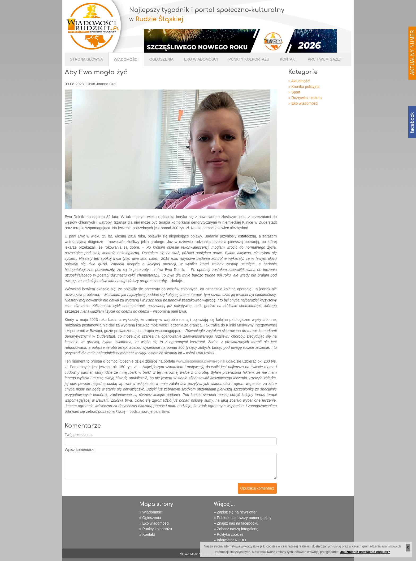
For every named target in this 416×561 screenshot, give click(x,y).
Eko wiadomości (201, 59)
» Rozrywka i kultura (305, 98)
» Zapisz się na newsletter (235, 512)
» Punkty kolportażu (155, 529)
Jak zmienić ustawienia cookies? (365, 552)
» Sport (294, 92)
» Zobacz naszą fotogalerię (236, 529)
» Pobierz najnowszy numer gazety (242, 518)
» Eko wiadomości (303, 103)
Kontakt (288, 59)
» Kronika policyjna (304, 86)
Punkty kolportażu (248, 59)
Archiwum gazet (325, 59)
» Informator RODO (230, 540)
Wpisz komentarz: (79, 450)
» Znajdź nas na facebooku (236, 523)
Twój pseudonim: (79, 434)
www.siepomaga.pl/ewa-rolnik (200, 361)
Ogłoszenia (161, 59)
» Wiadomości (151, 512)
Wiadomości (126, 59)
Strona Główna (86, 59)
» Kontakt (147, 534)
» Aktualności (299, 81)
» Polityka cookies (229, 534)
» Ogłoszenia (150, 518)
